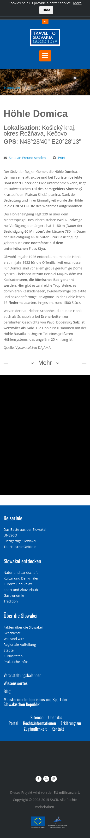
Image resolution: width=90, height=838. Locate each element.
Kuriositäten (13, 656)
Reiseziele (13, 518)
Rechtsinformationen (39, 723)
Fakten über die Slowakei (23, 627)
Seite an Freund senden (27, 157)
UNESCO (10, 535)
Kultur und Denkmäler (21, 578)
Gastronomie (14, 595)
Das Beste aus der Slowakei (25, 529)
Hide (46, 10)
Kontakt (58, 729)
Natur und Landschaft (21, 572)
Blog (7, 691)
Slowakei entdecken (22, 561)
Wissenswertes (16, 683)
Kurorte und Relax (18, 584)
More (77, 3)
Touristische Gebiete (20, 546)
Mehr (45, 362)
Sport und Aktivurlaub (21, 589)
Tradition (11, 601)
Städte (9, 650)
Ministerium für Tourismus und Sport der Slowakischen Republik (36, 701)
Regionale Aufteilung (20, 644)
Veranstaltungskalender (22, 675)
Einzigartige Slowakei (20, 541)
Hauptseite (12, 87)
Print (61, 157)
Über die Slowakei (20, 615)
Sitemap (36, 717)
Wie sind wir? (14, 638)
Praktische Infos (16, 661)
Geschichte (12, 633)
